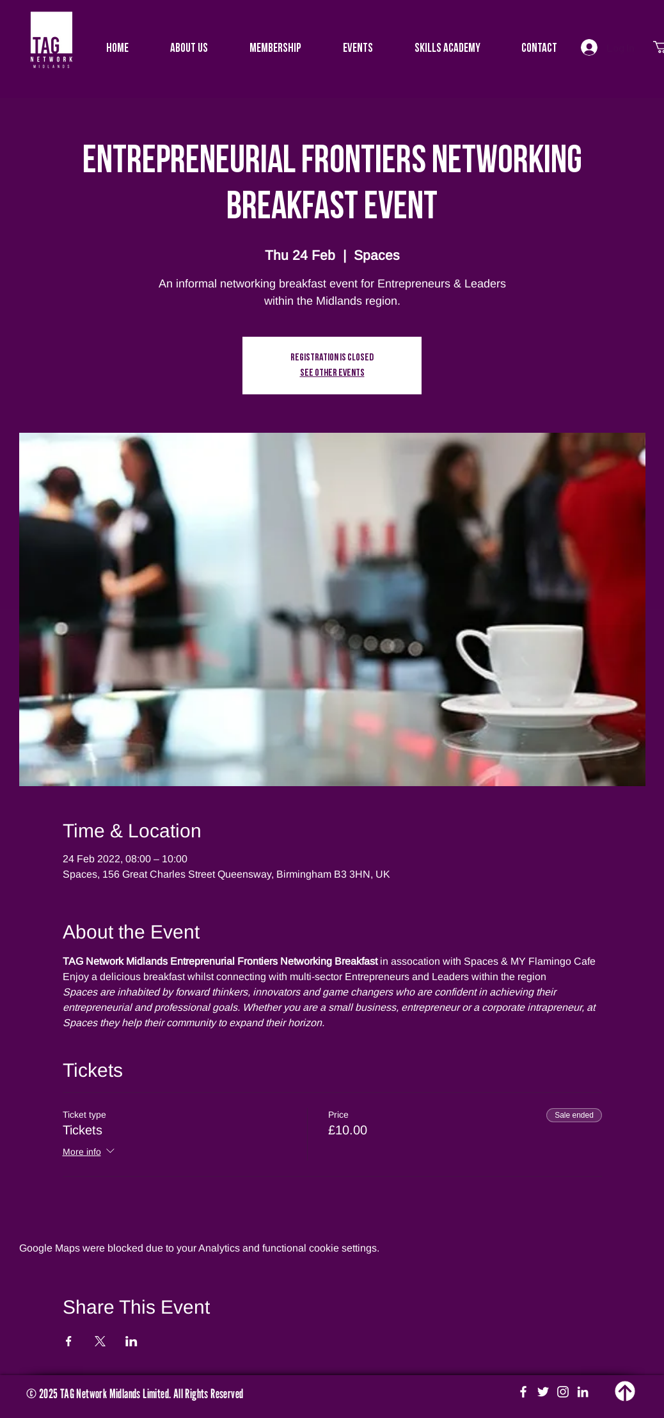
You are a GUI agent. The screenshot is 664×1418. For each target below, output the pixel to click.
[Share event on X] (100, 1341)
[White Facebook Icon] (523, 1391)
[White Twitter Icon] (543, 1391)
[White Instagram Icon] (563, 1391)
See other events (332, 373)
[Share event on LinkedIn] (131, 1341)
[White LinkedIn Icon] (582, 1391)
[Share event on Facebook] (69, 1341)
